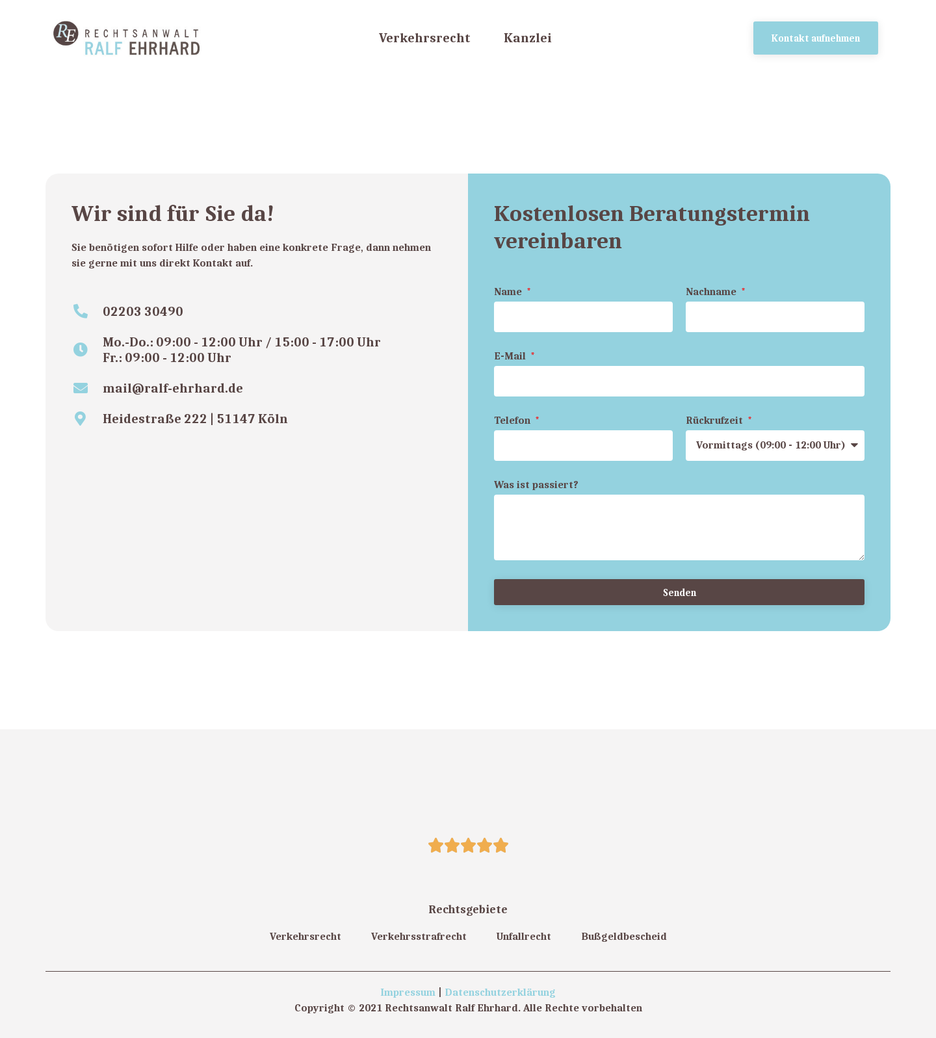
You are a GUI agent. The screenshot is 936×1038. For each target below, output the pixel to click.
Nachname (712, 292)
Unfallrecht (524, 936)
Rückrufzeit (716, 420)
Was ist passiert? (536, 485)
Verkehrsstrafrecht (419, 936)
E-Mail (511, 356)
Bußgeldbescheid (624, 936)
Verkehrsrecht (425, 37)
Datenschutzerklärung (500, 992)
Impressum (408, 992)
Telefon (513, 420)
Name (509, 292)
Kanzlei (528, 37)
